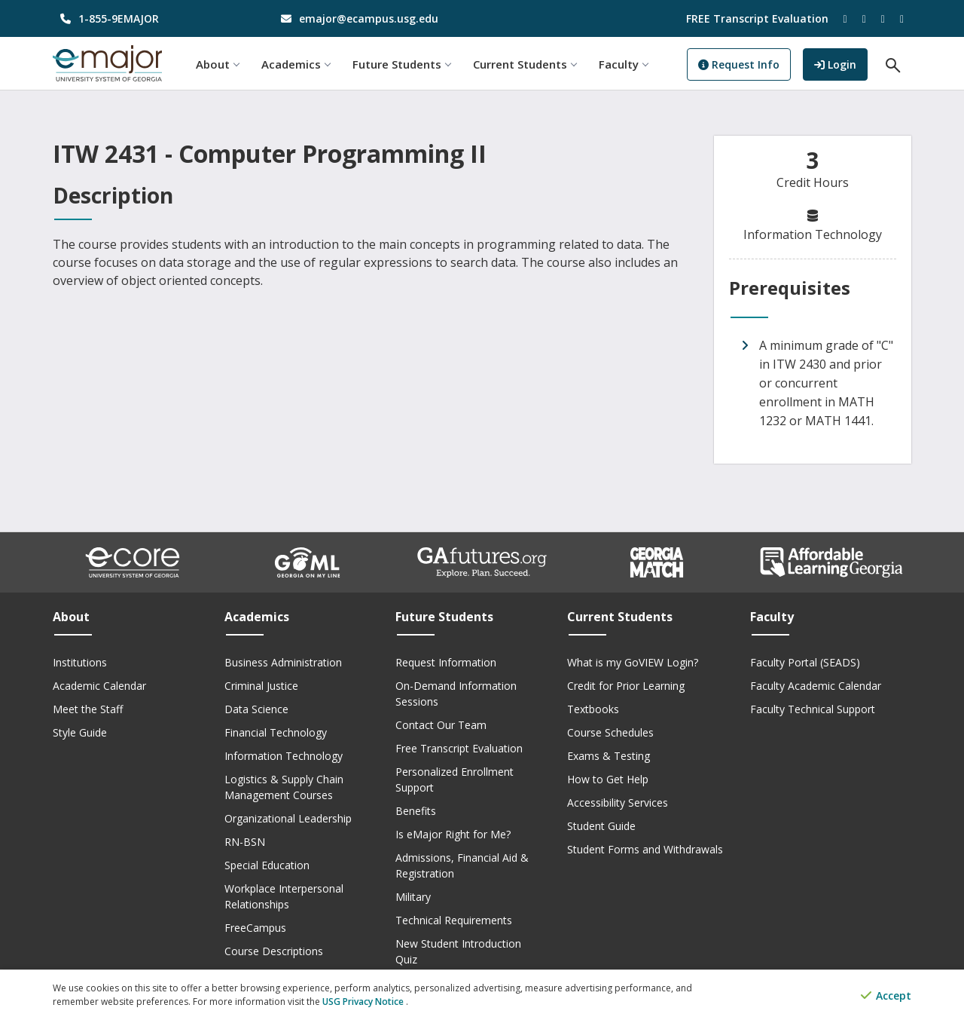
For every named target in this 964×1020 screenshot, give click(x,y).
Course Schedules (610, 732)
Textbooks (593, 709)
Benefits (415, 811)
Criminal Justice (261, 685)
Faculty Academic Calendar (815, 685)
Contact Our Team (441, 725)
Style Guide (80, 732)
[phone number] (152, 18)
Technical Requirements (453, 920)
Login (841, 63)
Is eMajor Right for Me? (453, 834)
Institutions (80, 662)
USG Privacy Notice (364, 1001)
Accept (886, 995)
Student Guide (601, 826)
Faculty (623, 64)
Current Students (524, 64)
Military (413, 897)
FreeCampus (255, 927)
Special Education (267, 865)
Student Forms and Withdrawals (645, 849)
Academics (295, 64)
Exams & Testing (608, 756)
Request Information (445, 662)
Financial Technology (275, 732)
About (217, 64)
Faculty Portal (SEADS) (805, 662)
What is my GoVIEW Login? (632, 662)
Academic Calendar (99, 685)
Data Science (256, 709)
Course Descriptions (273, 951)
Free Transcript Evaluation (459, 748)
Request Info (738, 64)
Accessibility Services (617, 802)
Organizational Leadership (288, 818)
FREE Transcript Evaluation (757, 18)
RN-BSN (244, 842)
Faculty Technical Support (812, 709)
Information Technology (283, 756)
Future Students (401, 64)
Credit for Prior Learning (626, 685)
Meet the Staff (88, 709)
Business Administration (283, 662)
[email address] (372, 18)
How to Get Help (607, 779)
